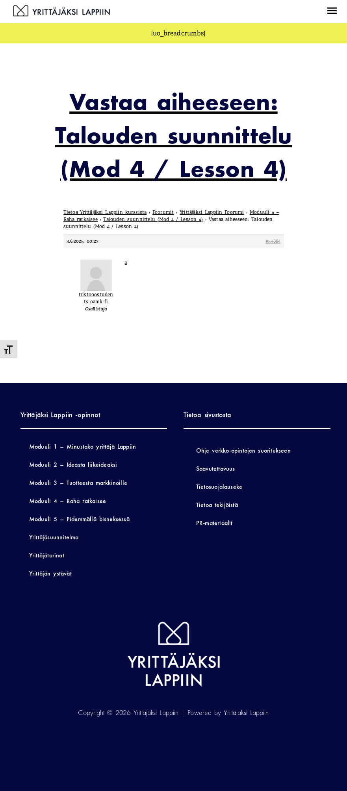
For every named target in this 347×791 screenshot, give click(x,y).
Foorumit (163, 212)
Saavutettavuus (215, 468)
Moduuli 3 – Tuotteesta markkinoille (78, 483)
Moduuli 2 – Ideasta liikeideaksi (73, 464)
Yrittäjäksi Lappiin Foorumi (212, 212)
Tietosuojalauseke (219, 487)
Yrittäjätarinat (46, 555)
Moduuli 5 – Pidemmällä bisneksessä (79, 519)
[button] (332, 11)
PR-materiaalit (214, 523)
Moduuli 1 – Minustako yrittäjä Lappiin (82, 446)
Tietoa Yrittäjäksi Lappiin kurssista (105, 212)
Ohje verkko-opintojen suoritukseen (243, 450)
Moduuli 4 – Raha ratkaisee (67, 501)
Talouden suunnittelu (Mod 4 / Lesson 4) (153, 219)
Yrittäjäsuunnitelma (54, 537)
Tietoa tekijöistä (217, 505)
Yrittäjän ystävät (50, 573)
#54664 (272, 241)
